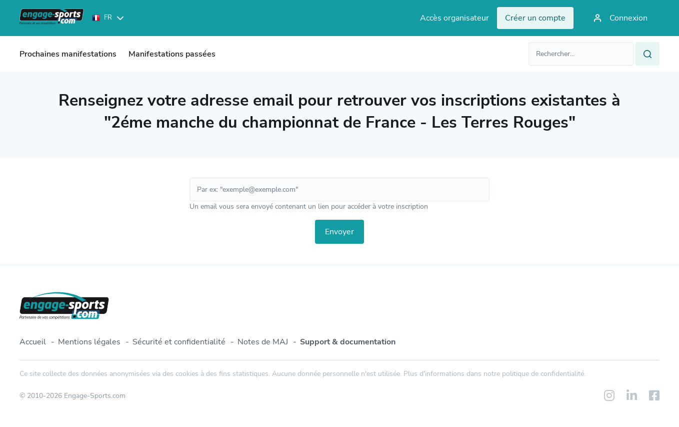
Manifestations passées (172, 54)
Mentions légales (89, 341)
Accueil (33, 341)
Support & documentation (348, 341)
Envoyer (339, 231)
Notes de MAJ (263, 341)
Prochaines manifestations (68, 54)
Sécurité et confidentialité (179, 341)
